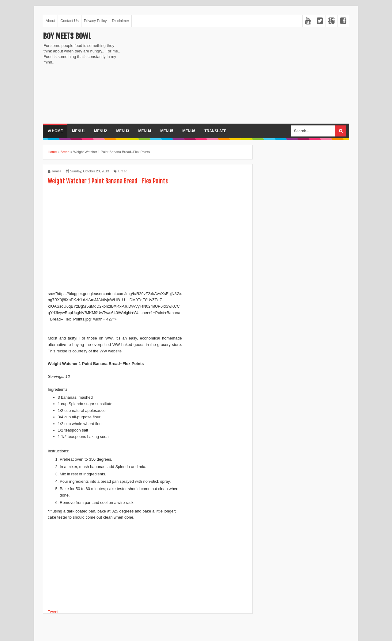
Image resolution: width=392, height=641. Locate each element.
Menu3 (122, 131)
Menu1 (78, 131)
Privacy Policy (95, 21)
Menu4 (144, 131)
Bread (122, 171)
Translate (215, 131)
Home (55, 131)
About (50, 21)
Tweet (53, 611)
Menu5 (166, 131)
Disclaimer (120, 21)
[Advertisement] (177, 74)
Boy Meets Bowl (67, 36)
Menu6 (188, 131)
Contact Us (69, 21)
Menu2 (100, 131)
